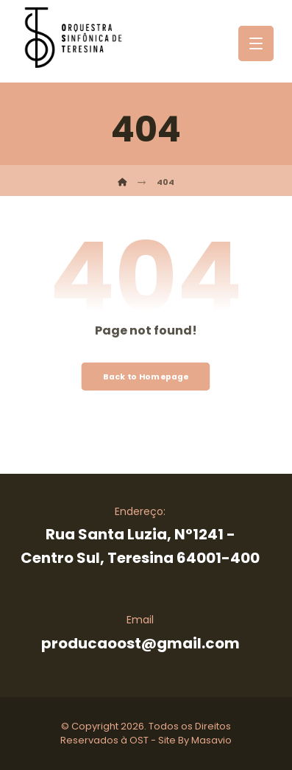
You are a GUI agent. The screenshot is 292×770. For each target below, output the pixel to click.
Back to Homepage (146, 376)
